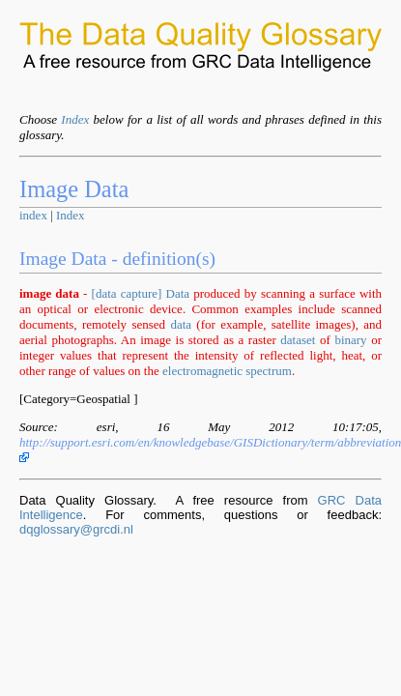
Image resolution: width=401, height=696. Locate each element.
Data (178, 293)
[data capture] (127, 293)
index (33, 215)
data (180, 324)
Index (75, 119)
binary (350, 340)
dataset (297, 340)
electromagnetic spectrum (227, 370)
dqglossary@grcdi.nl (76, 529)
